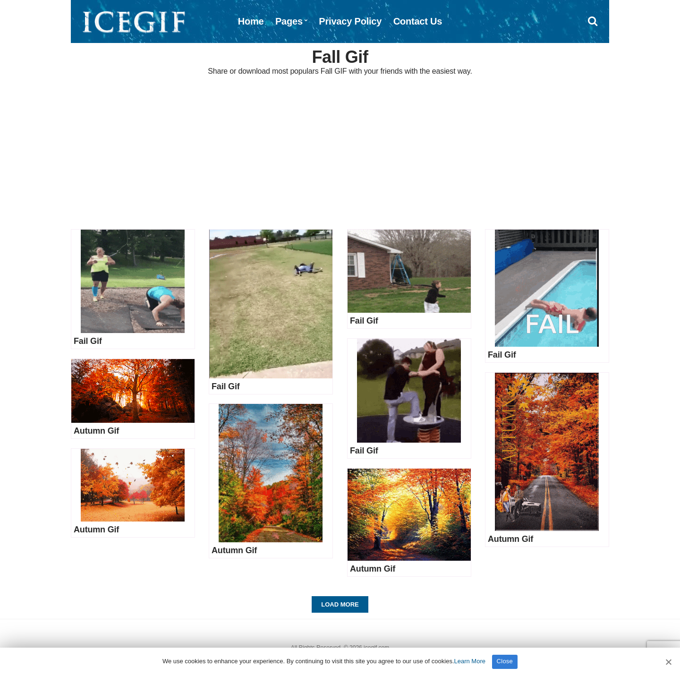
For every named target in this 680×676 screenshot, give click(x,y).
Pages (289, 21)
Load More (339, 604)
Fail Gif (88, 341)
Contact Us (417, 21)
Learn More (469, 661)
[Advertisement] (340, 153)
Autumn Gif (96, 431)
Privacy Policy (350, 21)
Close (505, 661)
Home (251, 21)
